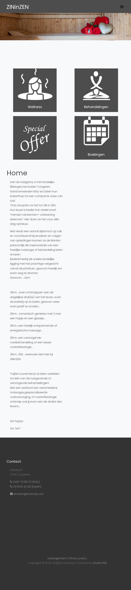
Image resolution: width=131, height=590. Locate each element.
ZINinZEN (18, 7)
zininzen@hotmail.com (26, 494)
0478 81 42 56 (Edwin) (25, 487)
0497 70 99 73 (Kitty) (25, 482)
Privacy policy (78, 558)
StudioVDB (100, 563)
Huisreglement (57, 558)
